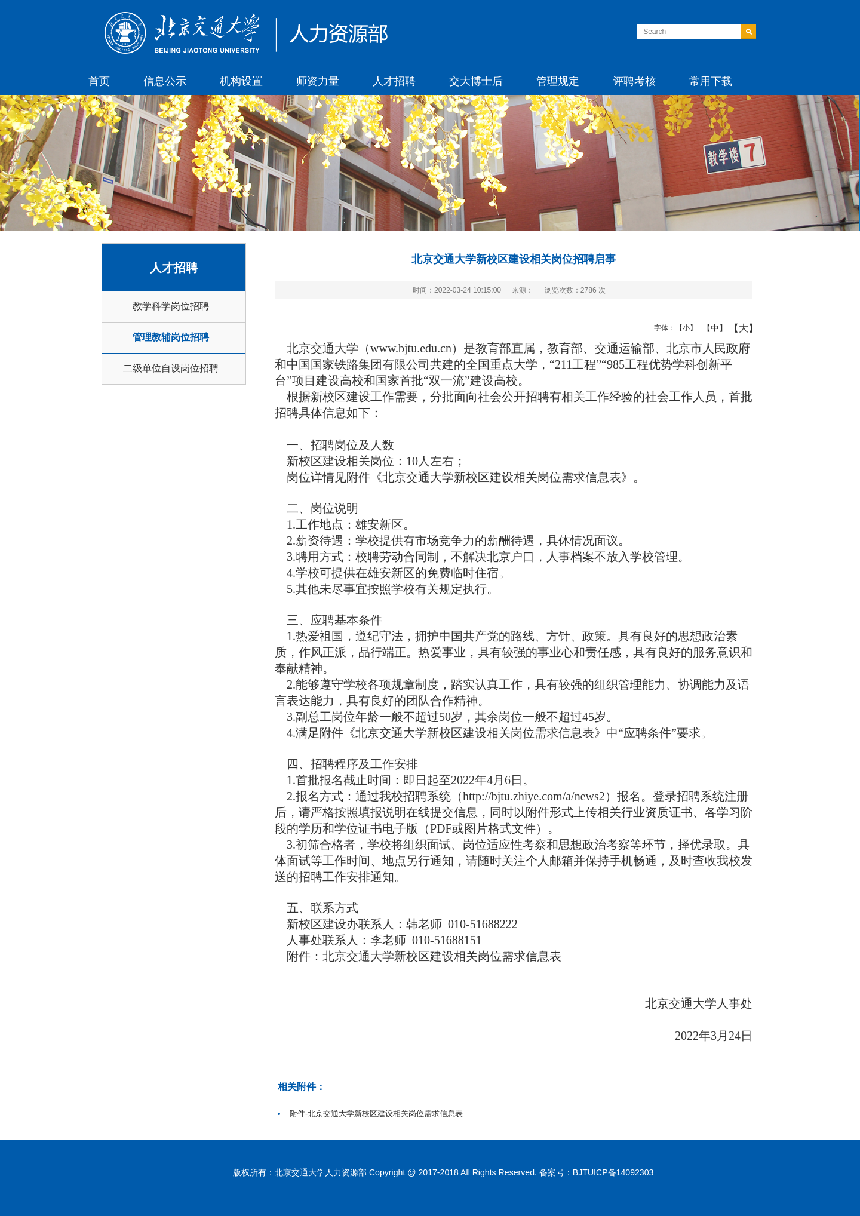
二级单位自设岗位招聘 (171, 368)
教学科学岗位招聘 (171, 306)
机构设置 (241, 81)
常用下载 (710, 81)
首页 (99, 81)
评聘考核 (634, 81)
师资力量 (317, 81)
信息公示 (164, 81)
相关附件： (301, 1086)
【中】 (710, 328)
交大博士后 (476, 81)
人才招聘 (394, 81)
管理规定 (557, 81)
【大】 (737, 328)
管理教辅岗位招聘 (171, 337)
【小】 (683, 328)
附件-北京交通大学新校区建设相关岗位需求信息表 (376, 1113)
